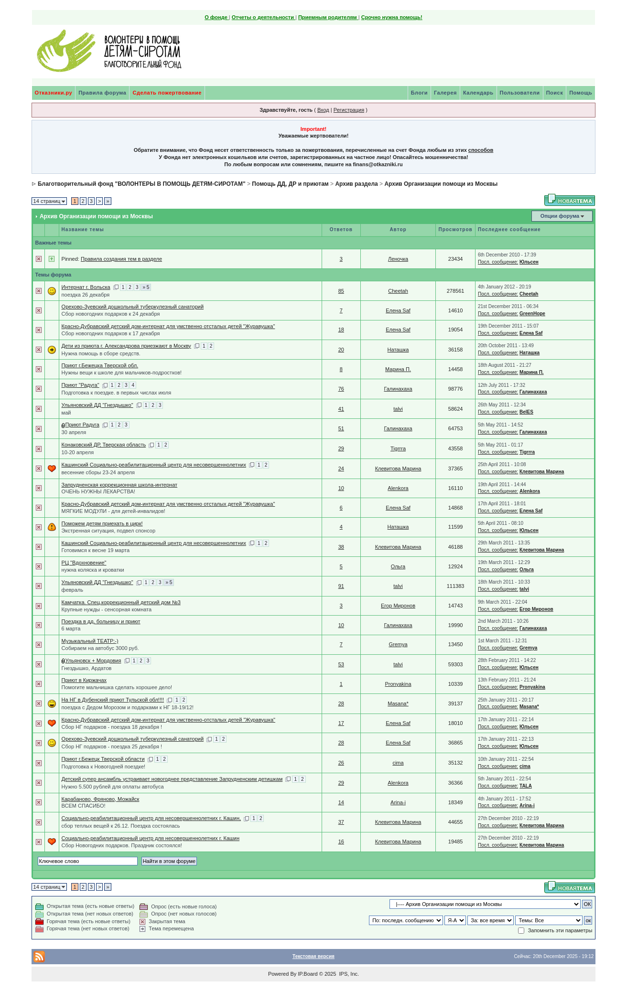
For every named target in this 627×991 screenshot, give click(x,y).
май (66, 413)
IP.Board (307, 974)
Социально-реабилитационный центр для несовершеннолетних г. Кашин (150, 838)
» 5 (145, 287)
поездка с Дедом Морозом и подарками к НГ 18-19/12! (128, 707)
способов (480, 150)
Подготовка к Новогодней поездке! (103, 766)
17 (341, 723)
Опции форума (560, 216)
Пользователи (520, 93)
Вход (323, 110)
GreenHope (532, 313)
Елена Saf (398, 310)
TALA (525, 786)
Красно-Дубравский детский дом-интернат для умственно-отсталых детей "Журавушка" (168, 720)
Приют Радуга (82, 424)
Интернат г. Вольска (86, 287)
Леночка (398, 259)
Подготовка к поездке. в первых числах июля (117, 392)
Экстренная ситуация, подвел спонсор (108, 530)
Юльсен (529, 262)
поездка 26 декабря (86, 295)
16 (341, 841)
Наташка (398, 349)
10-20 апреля (78, 452)
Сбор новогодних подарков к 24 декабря (111, 314)
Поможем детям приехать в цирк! (102, 523)
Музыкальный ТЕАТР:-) (90, 641)
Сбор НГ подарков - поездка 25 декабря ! (112, 746)
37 (341, 822)
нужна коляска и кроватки (93, 570)
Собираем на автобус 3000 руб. (100, 648)
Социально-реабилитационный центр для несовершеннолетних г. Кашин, (151, 818)
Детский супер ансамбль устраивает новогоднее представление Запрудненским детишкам (172, 779)
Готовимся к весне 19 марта (96, 550)
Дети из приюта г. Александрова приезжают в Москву (126, 346)
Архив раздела (356, 184)
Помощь (580, 93)
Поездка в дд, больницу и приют (101, 621)
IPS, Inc (348, 974)
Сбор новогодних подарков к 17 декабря (111, 333)
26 (341, 763)
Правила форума (102, 93)
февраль (72, 590)
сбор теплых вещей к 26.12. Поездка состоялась (121, 826)
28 (341, 703)
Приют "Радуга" (80, 385)
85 (341, 291)
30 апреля (74, 432)
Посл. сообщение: (498, 262)
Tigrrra (398, 448)
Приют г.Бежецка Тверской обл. (100, 365)
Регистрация (349, 110)
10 (341, 488)
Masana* (398, 703)
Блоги (419, 93)
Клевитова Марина (398, 468)
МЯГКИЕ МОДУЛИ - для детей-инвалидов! (113, 511)
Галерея (445, 93)
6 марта (71, 628)
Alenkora (398, 488)
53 (341, 664)
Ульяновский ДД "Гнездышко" (97, 405)
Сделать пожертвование (166, 93)
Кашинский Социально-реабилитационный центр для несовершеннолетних (154, 465)
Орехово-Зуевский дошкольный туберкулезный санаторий (133, 306)
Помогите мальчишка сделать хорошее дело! (117, 687)
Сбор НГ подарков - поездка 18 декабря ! (112, 727)
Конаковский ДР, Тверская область (104, 445)
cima (397, 763)
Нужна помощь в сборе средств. (101, 353)
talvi (398, 409)
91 (341, 586)
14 (341, 802)
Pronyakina (398, 684)
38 (341, 547)
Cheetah (398, 291)
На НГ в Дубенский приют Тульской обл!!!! (113, 700)
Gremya (398, 644)
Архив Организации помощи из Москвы (440, 184)
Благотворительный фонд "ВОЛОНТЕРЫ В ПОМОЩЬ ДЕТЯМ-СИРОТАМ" (142, 184)
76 (341, 389)
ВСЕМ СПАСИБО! (84, 806)
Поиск (554, 93)
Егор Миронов (398, 605)
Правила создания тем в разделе (121, 259)
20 (341, 349)
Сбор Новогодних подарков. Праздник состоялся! (122, 845)
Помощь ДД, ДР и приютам (290, 184)
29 (341, 448)
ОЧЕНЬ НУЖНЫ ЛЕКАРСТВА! (98, 491)
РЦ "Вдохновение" (84, 562)
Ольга (398, 566)
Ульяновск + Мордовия (93, 660)
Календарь (478, 93)
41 (341, 409)
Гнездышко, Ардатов (87, 668)
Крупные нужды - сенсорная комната (107, 609)
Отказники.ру (54, 93)
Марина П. (398, 369)
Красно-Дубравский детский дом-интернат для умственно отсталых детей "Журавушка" (168, 326)
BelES (526, 412)
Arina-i (398, 802)
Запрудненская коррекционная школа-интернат (119, 485)
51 (341, 428)
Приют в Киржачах (84, 680)
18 (341, 329)
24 (341, 468)
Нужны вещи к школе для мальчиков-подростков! (122, 372)
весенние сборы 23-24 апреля (98, 472)
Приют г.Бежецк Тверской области (103, 759)
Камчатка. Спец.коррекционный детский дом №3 (121, 602)
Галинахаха (398, 389)
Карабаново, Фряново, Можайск (101, 799)
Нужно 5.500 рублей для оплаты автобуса (113, 786)
